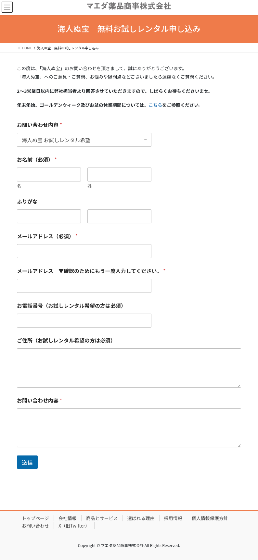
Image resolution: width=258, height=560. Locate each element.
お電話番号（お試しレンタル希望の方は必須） (71, 306)
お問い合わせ (35, 525)
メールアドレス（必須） (47, 236)
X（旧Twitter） (74, 525)
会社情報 (67, 518)
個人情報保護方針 (210, 518)
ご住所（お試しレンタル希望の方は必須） (66, 340)
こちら (155, 105)
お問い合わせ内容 (39, 125)
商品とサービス (102, 518)
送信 (27, 462)
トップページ (35, 518)
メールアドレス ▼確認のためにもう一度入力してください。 (91, 271)
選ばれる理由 (141, 518)
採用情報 (173, 518)
